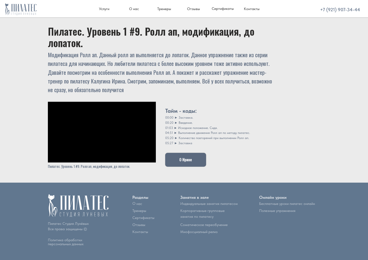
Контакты (140, 232)
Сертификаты (143, 217)
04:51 (169, 133)
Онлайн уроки (273, 197)
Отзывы (138, 224)
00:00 (169, 117)
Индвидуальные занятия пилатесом (209, 203)
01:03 (169, 128)
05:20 (169, 138)
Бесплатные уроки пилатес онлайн (287, 203)
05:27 (169, 143)
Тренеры (139, 210)
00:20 (169, 122)
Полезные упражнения (277, 210)
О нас (137, 203)
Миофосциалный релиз (199, 232)
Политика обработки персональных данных (66, 242)
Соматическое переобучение (204, 224)
